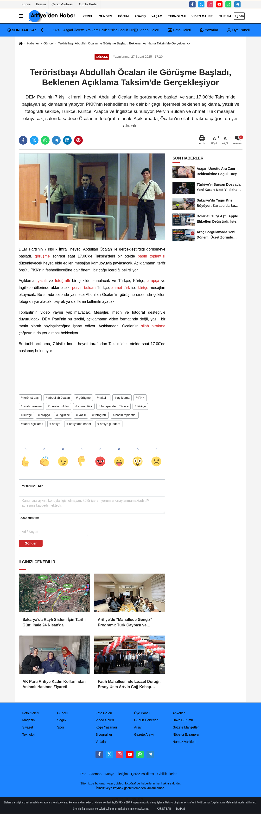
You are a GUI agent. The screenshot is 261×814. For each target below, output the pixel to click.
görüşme (42, 256)
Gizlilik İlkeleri (88, 4)
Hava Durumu (182, 720)
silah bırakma (152, 326)
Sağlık (61, 720)
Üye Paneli (238, 30)
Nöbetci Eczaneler (185, 735)
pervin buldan (83, 288)
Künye (26, 4)
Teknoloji (177, 16)
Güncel (49, 43)
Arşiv (137, 727)
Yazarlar (209, 30)
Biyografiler (103, 735)
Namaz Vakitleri (183, 742)
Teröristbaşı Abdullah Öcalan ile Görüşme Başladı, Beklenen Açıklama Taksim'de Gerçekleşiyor (124, 43)
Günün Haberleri (146, 720)
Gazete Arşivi (143, 735)
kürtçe (143, 288)
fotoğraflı (62, 281)
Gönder (31, 543)
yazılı (42, 281)
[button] (47, 30)
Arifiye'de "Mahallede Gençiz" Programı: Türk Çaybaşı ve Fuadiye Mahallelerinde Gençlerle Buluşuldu (128, 623)
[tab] (32, 486)
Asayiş (140, 16)
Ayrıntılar (164, 808)
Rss (83, 774)
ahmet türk (121, 288)
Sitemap (95, 774)
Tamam (180, 808)
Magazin (28, 720)
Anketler (178, 713)
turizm (225, 16)
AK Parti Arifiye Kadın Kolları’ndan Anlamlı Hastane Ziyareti (54, 684)
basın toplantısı (150, 256)
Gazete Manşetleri (185, 727)
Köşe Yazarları (106, 727)
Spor (60, 727)
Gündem (105, 16)
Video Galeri (202, 16)
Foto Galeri (179, 30)
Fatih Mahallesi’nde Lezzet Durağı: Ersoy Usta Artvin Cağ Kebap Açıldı (129, 684)
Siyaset (27, 727)
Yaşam (157, 16)
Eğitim (123, 16)
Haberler (33, 43)
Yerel (88, 16)
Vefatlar (101, 742)
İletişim (41, 4)
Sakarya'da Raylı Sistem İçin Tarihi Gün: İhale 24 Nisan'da (54, 622)
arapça (153, 281)
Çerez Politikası (62, 4)
